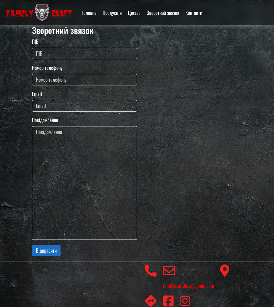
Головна (89, 12)
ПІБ (35, 41)
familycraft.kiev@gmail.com (188, 276)
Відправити (46, 250)
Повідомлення (45, 120)
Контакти (193, 12)
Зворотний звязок (163, 12)
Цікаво (134, 12)
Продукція (112, 12)
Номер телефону (47, 67)
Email (37, 94)
